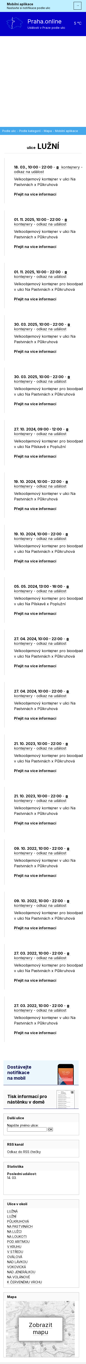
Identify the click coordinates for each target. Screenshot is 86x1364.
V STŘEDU (15, 1252)
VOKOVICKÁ (16, 1267)
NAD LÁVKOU (17, 1262)
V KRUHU (14, 1247)
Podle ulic (9, 131)
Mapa (48, 131)
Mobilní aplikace (20, 4)
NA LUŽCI (14, 1231)
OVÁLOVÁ (14, 1257)
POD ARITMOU (18, 1242)
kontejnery (68, 167)
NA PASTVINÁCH (20, 1226)
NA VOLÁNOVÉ (18, 1277)
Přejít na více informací (35, 194)
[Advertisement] (43, 81)
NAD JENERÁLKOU (21, 1272)
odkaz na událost (29, 171)
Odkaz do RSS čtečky (24, 1152)
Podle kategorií (30, 131)
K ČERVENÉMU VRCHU (24, 1282)
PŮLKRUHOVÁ (18, 1221)
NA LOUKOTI (17, 1236)
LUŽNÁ (12, 1211)
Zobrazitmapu (40, 1328)
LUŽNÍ (11, 1216)
